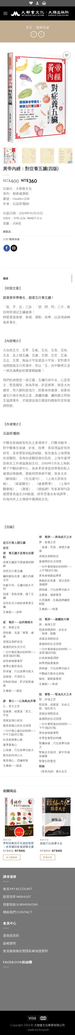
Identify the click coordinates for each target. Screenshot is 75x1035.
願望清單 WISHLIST (17, 896)
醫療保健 (42, 27)
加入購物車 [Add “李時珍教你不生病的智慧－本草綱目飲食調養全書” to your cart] (11, 857)
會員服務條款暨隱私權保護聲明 (25, 951)
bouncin (44, 1029)
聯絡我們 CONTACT (17, 912)
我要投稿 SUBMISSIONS (20, 904)
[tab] (37, 278)
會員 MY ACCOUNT (17, 889)
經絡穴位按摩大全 (51, 843)
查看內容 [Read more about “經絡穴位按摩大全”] (47, 857)
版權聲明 (9, 943)
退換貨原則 (11, 935)
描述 (5, 278)
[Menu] (5, 13)
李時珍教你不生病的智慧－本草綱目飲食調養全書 (18, 845)
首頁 (29, 27)
